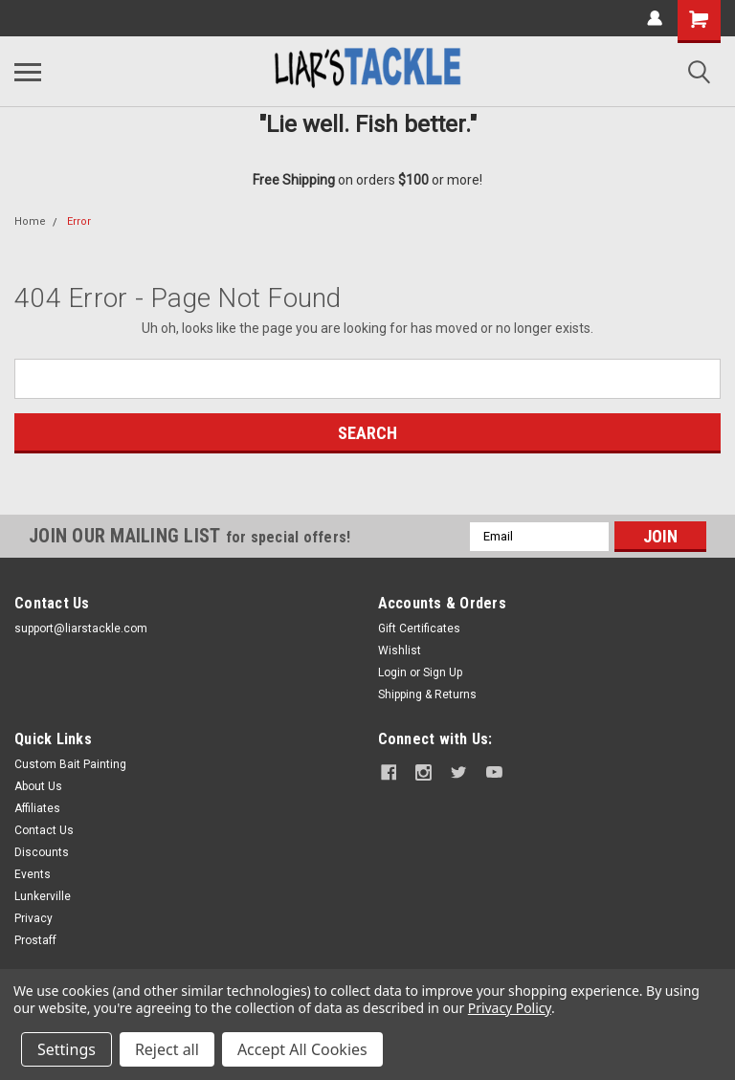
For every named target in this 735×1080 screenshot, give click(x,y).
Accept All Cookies (302, 1049)
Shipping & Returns (427, 694)
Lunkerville (42, 896)
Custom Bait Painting (70, 764)
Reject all (167, 1049)
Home (30, 221)
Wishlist (399, 650)
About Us (38, 786)
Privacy (33, 918)
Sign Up (442, 672)
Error (79, 221)
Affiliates (37, 808)
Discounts (41, 852)
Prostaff (35, 940)
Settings (66, 1049)
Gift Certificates (419, 628)
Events (32, 874)
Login (392, 672)
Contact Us (44, 830)
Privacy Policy (509, 1008)
